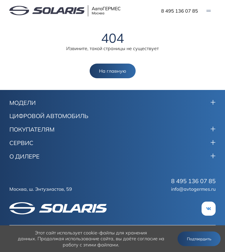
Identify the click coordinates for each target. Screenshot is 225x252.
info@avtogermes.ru (193, 189)
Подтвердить (199, 238)
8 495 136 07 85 (179, 11)
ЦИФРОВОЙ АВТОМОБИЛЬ (48, 116)
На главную (112, 71)
